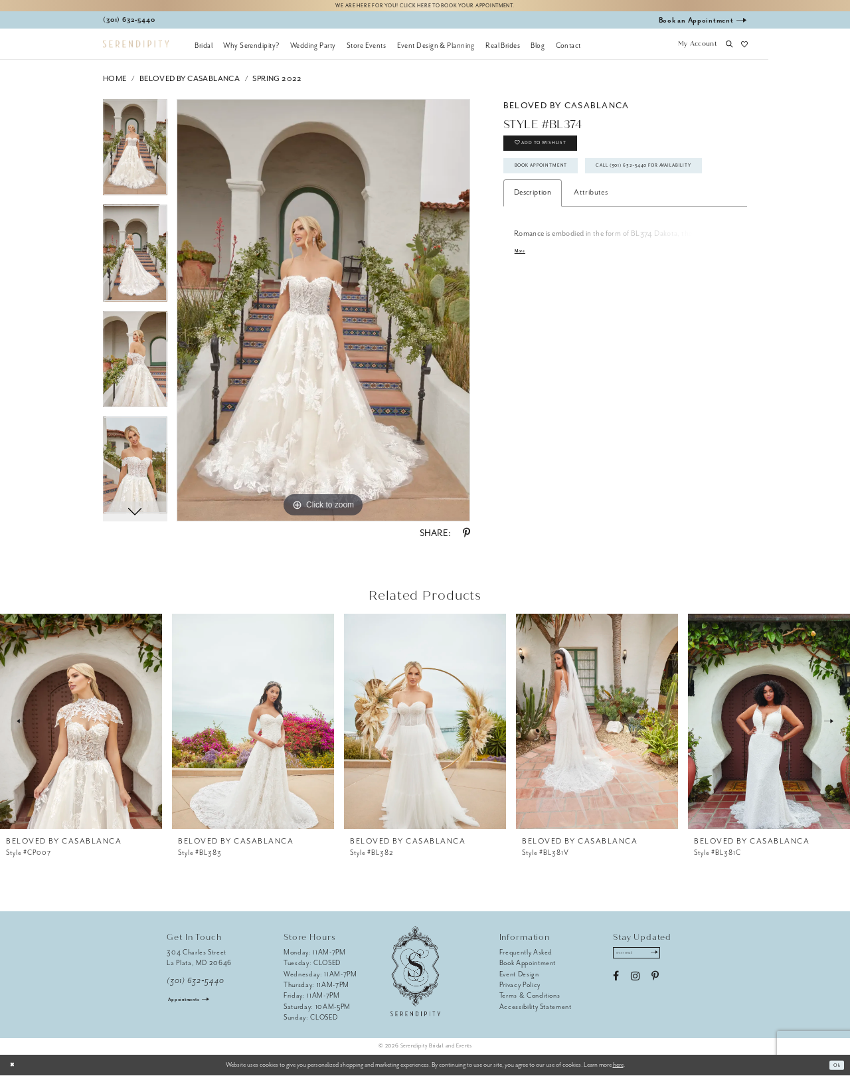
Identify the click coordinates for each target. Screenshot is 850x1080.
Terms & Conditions (529, 1000)
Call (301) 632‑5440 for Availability (587, 215)
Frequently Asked (526, 956)
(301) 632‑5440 (195, 985)
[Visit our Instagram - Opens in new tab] (635, 986)
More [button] (523, 305)
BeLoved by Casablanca (189, 83)
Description (532, 245)
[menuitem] (203, 50)
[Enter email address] (646, 960)
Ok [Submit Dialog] (834, 1069)
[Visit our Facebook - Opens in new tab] (616, 986)
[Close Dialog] (15, 1069)
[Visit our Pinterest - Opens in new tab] (655, 986)
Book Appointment (554, 185)
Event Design (519, 978)
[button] (697, 49)
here (618, 1069)
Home (115, 83)
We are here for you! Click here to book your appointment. (425, 7)
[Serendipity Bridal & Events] (136, 48)
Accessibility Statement (535, 1011)
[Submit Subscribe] (671, 960)
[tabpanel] (135, 157)
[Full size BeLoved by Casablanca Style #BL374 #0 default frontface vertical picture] (323, 314)
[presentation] (81, 726)
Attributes (591, 245)
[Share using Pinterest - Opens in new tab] (466, 538)
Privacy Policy (520, 989)
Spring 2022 (276, 83)
